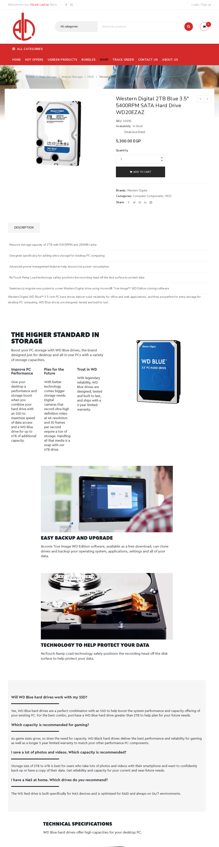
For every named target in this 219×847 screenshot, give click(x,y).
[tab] (24, 227)
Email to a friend (134, 131)
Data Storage (48, 77)
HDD (90, 77)
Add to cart (142, 172)
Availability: (123, 126)
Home (30, 77)
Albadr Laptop (39, 5)
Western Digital (137, 191)
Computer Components (148, 196)
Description (24, 228)
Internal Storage (72, 77)
